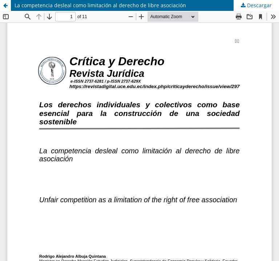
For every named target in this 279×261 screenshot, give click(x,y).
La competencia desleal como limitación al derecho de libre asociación (100, 5)
